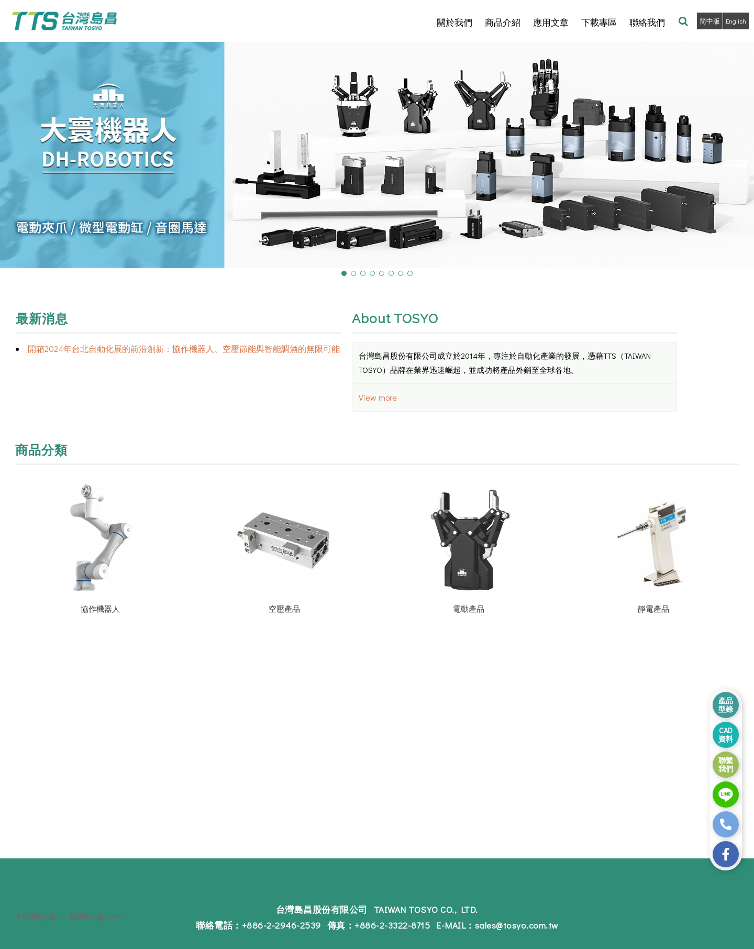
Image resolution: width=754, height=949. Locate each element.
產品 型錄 (725, 705)
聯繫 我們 (725, 764)
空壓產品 (284, 608)
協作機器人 (100, 608)
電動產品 (468, 608)
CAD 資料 (725, 734)
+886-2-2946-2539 (286, 926)
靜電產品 (653, 608)
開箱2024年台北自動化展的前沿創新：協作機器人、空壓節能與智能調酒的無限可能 (184, 348)
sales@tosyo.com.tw (510, 926)
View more (378, 397)
